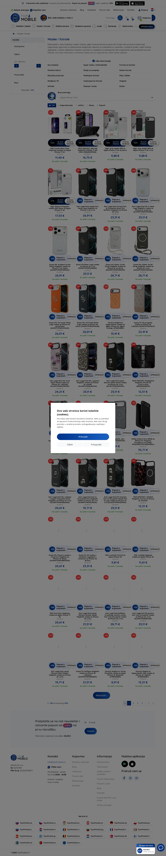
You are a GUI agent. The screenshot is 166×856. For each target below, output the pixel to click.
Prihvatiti (83, 436)
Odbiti (70, 444)
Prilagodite (96, 444)
